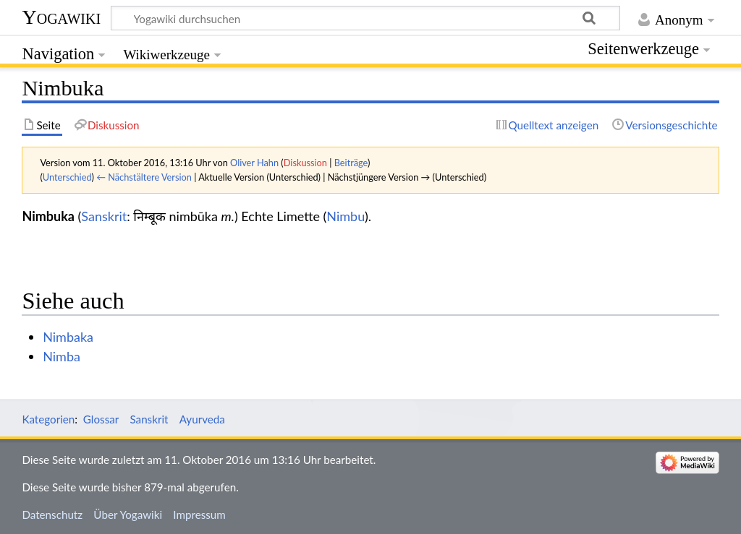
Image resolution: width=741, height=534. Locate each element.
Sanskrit (104, 216)
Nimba (61, 356)
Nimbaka (68, 337)
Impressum (199, 514)
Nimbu (345, 216)
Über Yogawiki (127, 514)
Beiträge (351, 162)
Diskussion (305, 162)
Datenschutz (52, 514)
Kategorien (48, 419)
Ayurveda (202, 419)
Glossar (101, 419)
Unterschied (67, 177)
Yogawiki (61, 17)
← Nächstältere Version (144, 177)
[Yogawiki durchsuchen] (365, 18)
